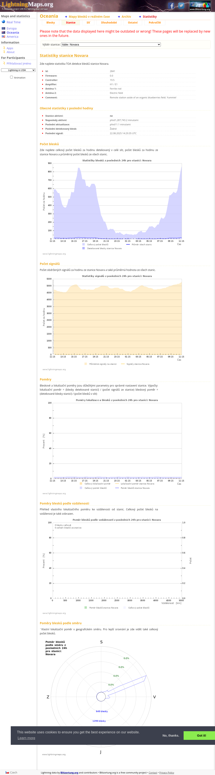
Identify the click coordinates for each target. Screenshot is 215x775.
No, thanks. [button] (171, 735)
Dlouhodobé (109, 22)
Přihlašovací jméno (19, 63)
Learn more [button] (26, 738)
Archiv (126, 16)
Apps (10, 48)
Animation (20, 77)
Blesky (50, 22)
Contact (153, 772)
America (12, 37)
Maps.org (27, 4)
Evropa (12, 28)
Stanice (70, 22)
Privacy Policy (166, 772)
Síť (88, 22)
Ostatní (133, 22)
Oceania (13, 32)
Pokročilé (155, 22)
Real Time (14, 22)
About (11, 52)
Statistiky (150, 16)
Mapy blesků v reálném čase (89, 16)
